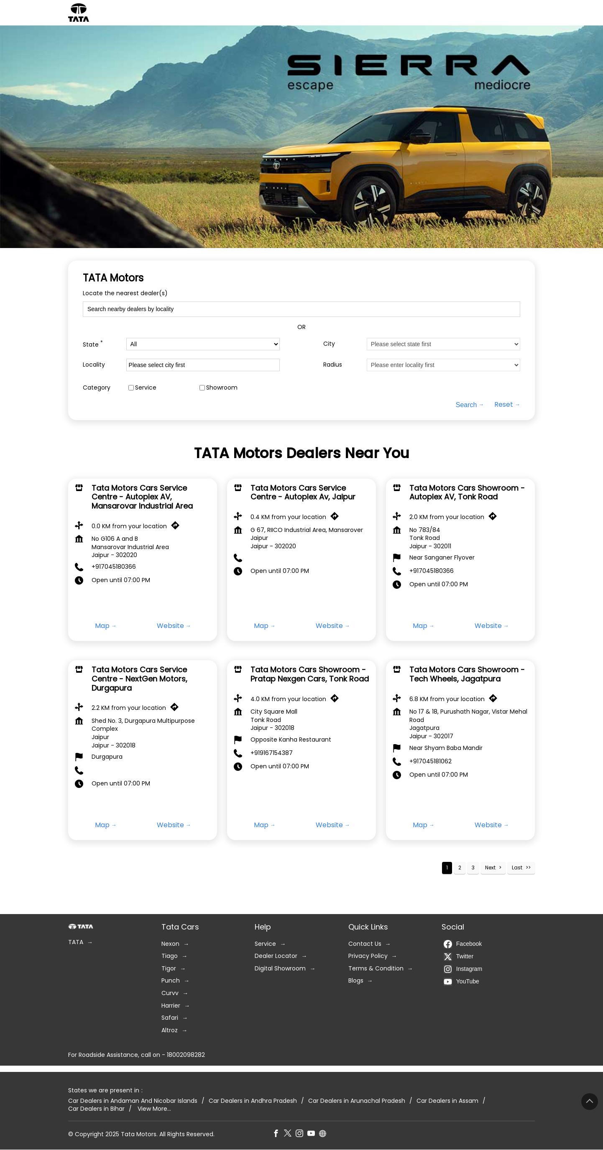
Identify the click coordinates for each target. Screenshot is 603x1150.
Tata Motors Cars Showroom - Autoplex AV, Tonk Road (467, 492)
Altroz (169, 1030)
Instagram (463, 969)
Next (490, 867)
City (329, 344)
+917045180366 (114, 566)
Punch (170, 981)
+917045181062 (430, 761)
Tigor (168, 969)
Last (517, 867)
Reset (503, 404)
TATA (75, 942)
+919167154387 (271, 753)
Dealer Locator (276, 956)
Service (145, 387)
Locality (94, 365)
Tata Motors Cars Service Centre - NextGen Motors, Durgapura (139, 679)
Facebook (463, 944)
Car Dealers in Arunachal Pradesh (356, 1101)
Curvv (170, 993)
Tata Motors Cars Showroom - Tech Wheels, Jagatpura (467, 674)
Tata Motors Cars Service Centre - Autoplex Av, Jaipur (302, 492)
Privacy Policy (368, 956)
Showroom (222, 387)
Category (96, 387)
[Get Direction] (177, 527)
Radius (332, 365)
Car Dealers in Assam (447, 1101)
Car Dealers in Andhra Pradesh (253, 1101)
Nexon (170, 944)
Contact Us (364, 944)
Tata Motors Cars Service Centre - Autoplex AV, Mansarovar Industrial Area (142, 497)
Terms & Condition (376, 969)
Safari (169, 1018)
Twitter (458, 956)
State (93, 344)
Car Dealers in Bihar (96, 1109)
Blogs (355, 981)
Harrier (170, 1006)
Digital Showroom (280, 969)
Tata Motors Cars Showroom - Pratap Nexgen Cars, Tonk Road (309, 674)
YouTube (461, 982)
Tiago (169, 956)
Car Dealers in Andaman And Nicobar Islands (132, 1101)
